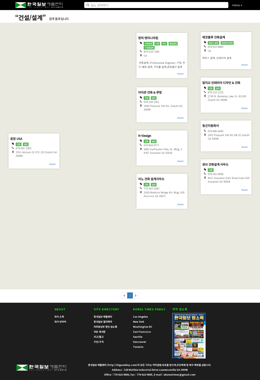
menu (237, 5)
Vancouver (139, 341)
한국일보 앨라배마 (103, 321)
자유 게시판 (99, 331)
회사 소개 (59, 316)
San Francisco (142, 331)
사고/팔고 (99, 336)
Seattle (137, 336)
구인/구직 (99, 341)
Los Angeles (140, 316)
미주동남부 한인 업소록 (105, 326)
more (55, 123)
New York (138, 321)
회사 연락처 (60, 321)
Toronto (138, 346)
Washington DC (142, 326)
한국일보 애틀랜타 (103, 316)
